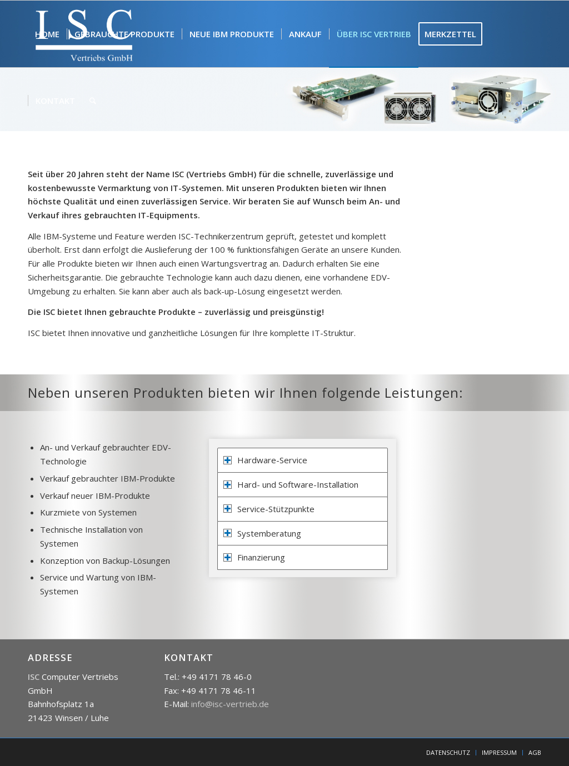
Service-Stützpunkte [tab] (269, 508)
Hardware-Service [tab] (265, 459)
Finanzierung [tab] (254, 557)
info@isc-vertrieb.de (230, 703)
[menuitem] (47, 34)
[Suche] (92, 100)
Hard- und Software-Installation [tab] (290, 484)
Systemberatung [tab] (262, 533)
